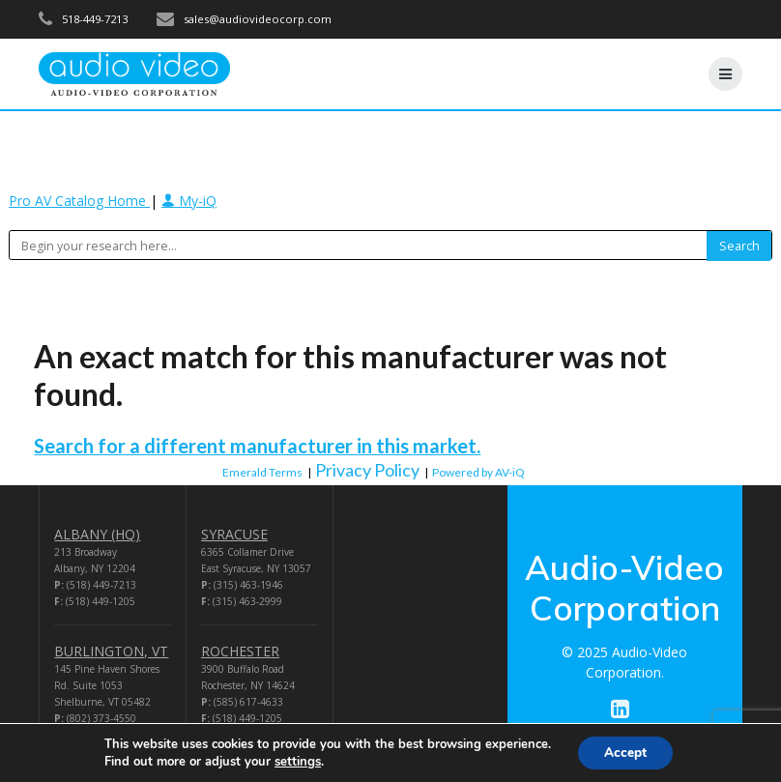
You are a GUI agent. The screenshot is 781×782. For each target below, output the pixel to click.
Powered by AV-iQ (478, 472)
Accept (625, 751)
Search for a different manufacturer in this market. (257, 445)
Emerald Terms (262, 472)
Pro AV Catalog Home (79, 200)
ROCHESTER (240, 651)
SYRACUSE (234, 534)
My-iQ (189, 200)
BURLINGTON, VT (111, 651)
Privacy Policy (367, 469)
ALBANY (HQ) (97, 534)
